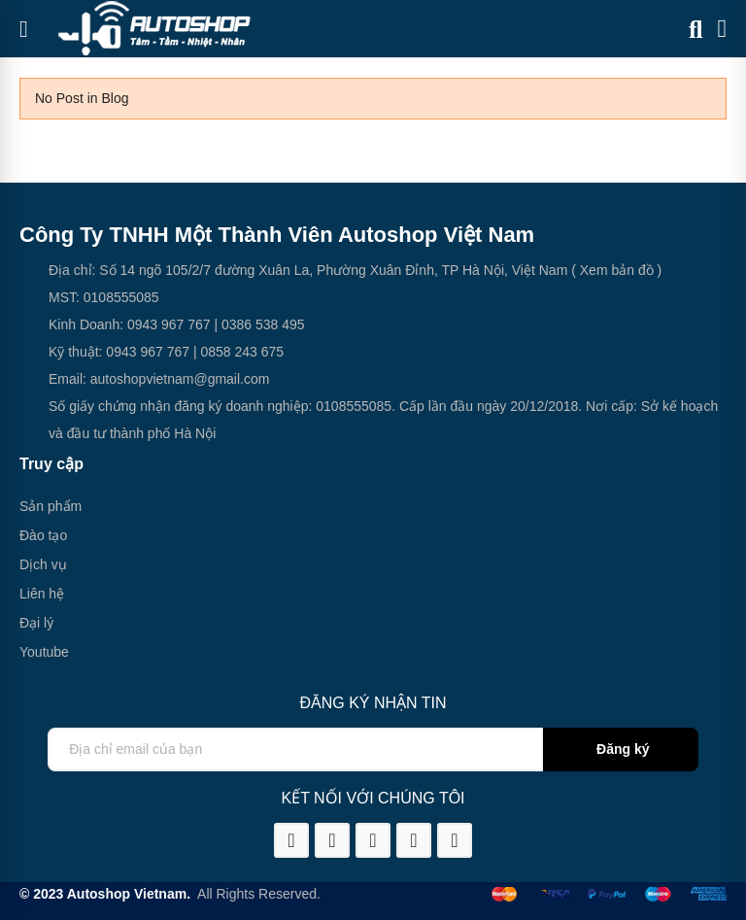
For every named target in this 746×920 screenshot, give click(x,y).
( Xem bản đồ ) (614, 270)
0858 (215, 351)
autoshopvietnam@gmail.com (180, 379)
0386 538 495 (263, 324)
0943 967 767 (169, 324)
